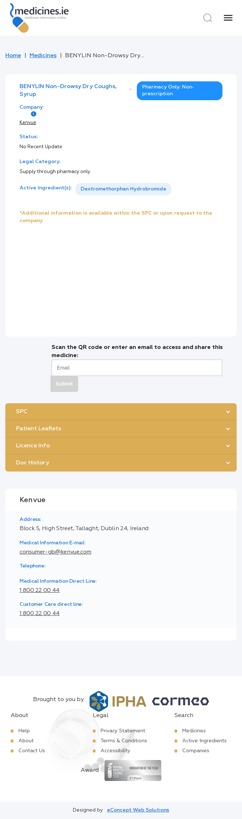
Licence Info (33, 446)
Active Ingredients (204, 740)
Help (24, 730)
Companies (195, 750)
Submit (64, 384)
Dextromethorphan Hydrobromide (123, 189)
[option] (123, 189)
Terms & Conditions (124, 740)
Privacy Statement (123, 730)
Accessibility (115, 750)
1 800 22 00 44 (40, 590)
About (26, 740)
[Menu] (228, 17)
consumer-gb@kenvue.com (55, 552)
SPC (21, 412)
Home (13, 56)
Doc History (32, 463)
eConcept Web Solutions (138, 810)
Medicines (43, 56)
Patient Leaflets (38, 429)
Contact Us (31, 750)
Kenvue (28, 122)
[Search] (207, 17)
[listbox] (123, 189)
